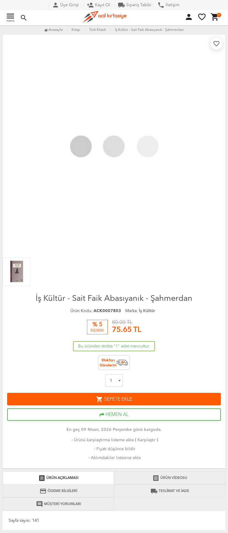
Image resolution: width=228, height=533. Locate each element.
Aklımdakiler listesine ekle (114, 458)
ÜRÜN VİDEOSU (169, 478)
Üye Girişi (65, 5)
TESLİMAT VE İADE (170, 491)
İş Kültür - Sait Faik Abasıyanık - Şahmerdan (149, 30)
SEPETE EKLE (114, 399)
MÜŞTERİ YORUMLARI (58, 504)
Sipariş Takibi (134, 5)
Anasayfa (53, 30)
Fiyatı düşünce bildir (114, 449)
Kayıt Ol (98, 5)
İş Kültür (147, 311)
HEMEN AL (114, 415)
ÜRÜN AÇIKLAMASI (58, 478)
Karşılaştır (146, 440)
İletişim (168, 5)
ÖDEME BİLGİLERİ (58, 491)
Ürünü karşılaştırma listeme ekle (102, 440)
